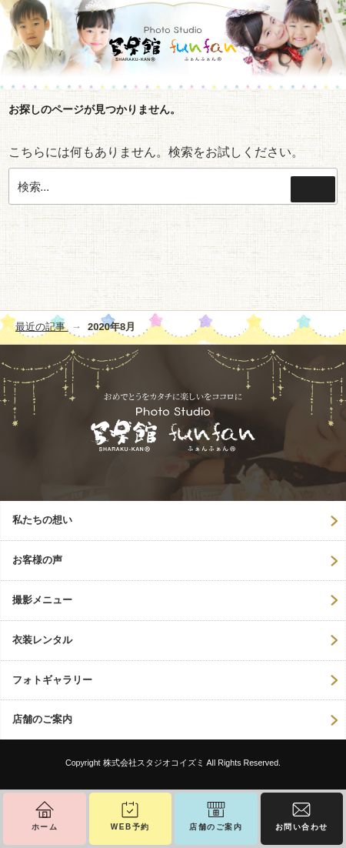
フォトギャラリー (52, 680)
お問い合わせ (301, 827)
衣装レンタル (42, 640)
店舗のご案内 (42, 719)
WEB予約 (130, 827)
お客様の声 (37, 560)
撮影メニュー (42, 600)
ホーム (45, 827)
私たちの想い (42, 520)
